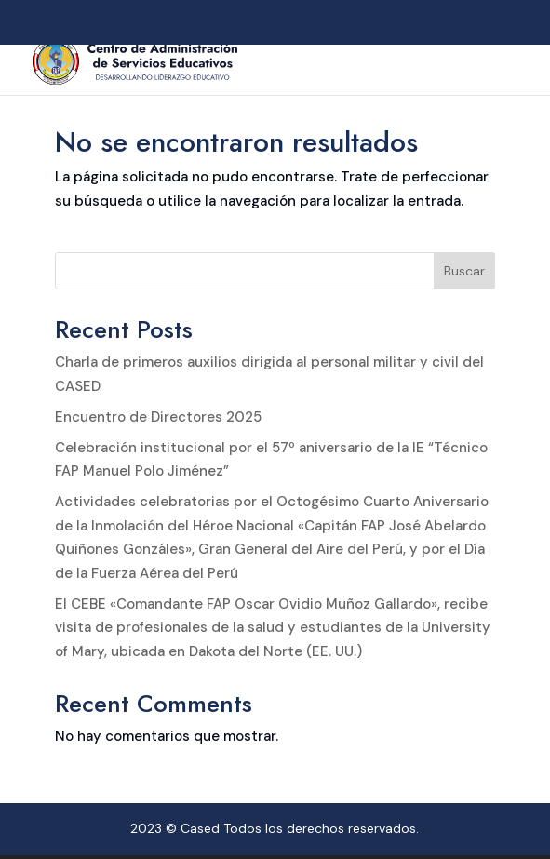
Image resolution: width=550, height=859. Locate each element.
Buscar (464, 270)
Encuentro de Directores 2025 (158, 417)
